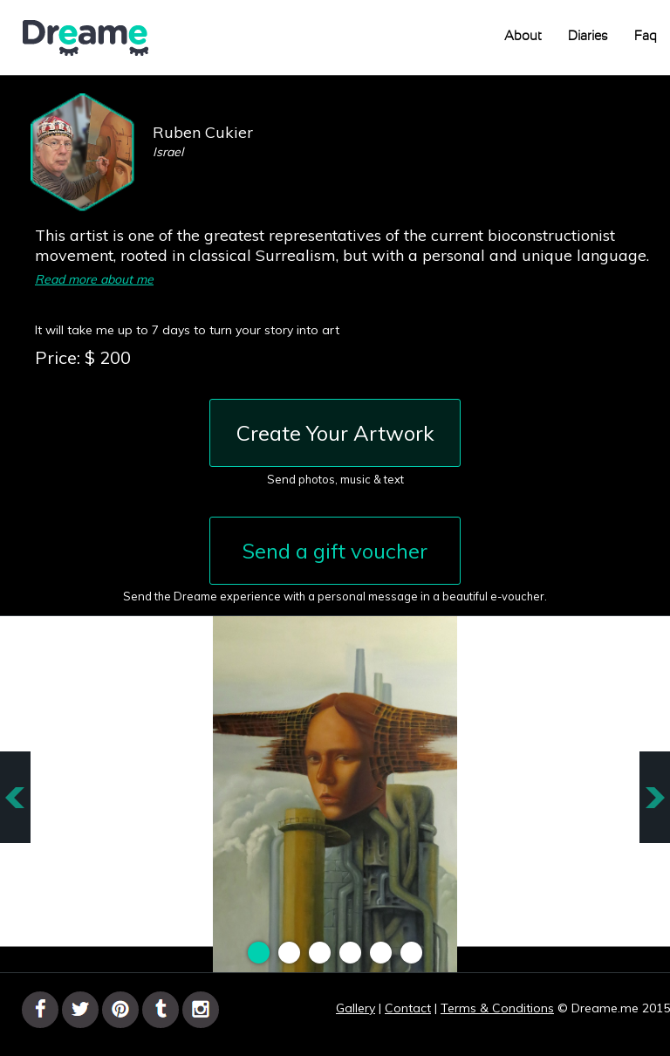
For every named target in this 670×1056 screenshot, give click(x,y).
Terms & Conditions (497, 1008)
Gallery (355, 1008)
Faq (645, 36)
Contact (408, 1008)
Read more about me (94, 279)
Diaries (588, 36)
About (523, 36)
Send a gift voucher (335, 551)
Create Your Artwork (335, 433)
